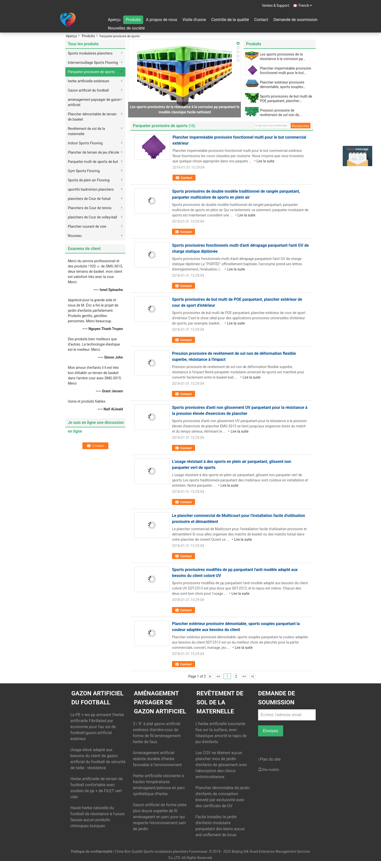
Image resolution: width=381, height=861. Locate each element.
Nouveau (75, 236)
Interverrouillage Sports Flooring (93, 63)
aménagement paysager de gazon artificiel (94, 102)
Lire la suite (265, 161)
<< (218, 676)
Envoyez (270, 731)
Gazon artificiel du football (88, 90)
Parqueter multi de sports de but (93, 162)
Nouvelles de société (126, 28)
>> (244, 676)
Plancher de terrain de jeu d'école (93, 152)
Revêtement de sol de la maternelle (86, 131)
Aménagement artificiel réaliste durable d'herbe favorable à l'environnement (157, 758)
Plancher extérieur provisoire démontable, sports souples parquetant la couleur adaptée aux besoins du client (283, 84)
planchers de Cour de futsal (89, 199)
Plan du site (270, 759)
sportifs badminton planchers (91, 189)
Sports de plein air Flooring (89, 180)
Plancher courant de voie (87, 226)
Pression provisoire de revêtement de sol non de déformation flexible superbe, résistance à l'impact (282, 112)
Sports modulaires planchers (90, 53)
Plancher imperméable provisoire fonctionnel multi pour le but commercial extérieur (285, 70)
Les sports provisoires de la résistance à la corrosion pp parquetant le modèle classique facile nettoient (284, 56)
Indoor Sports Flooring (85, 143)
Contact (261, 19)
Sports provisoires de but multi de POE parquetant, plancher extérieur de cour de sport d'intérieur (286, 98)
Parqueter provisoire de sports (91, 72)
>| (252, 676)
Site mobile (268, 770)
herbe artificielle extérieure (88, 81)
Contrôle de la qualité (230, 19)
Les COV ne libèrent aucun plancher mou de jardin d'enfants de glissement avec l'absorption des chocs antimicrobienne (221, 764)
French (305, 5)
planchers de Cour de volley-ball (92, 217)
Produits (133, 19)
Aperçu (114, 19)
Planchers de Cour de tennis (89, 208)
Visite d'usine (194, 19)
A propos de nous (161, 19)
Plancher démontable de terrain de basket (92, 116)
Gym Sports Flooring (84, 171)
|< (210, 676)
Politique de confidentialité (91, 851)
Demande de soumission (295, 19)
